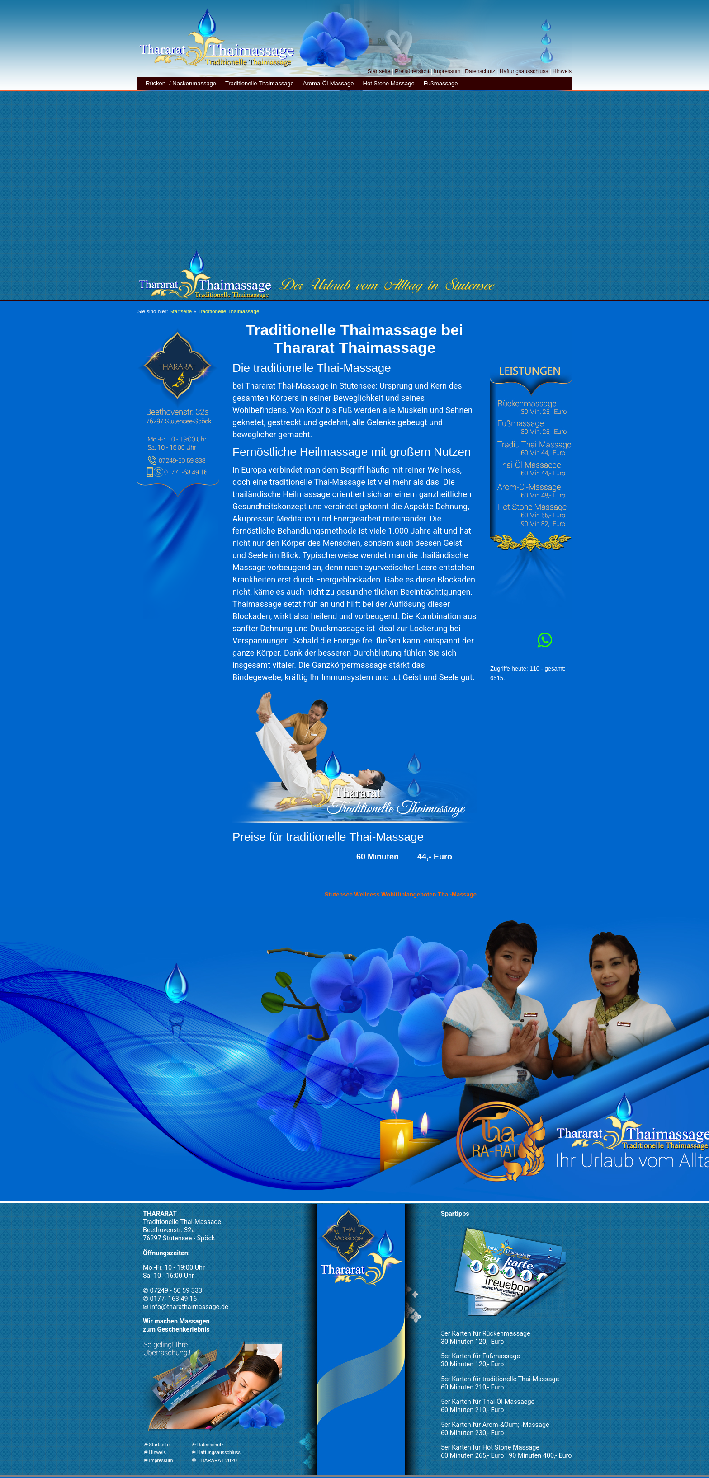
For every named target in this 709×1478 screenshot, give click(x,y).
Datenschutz (480, 71)
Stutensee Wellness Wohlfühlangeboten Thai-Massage (401, 894)
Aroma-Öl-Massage (328, 83)
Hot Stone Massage (389, 83)
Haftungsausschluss (524, 71)
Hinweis (562, 71)
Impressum (447, 71)
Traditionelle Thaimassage (259, 83)
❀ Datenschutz (207, 1445)
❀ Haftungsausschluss (216, 1452)
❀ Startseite (157, 1445)
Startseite (379, 71)
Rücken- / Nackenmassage (181, 83)
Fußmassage (441, 83)
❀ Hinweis (155, 1452)
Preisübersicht (412, 71)
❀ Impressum (158, 1461)
